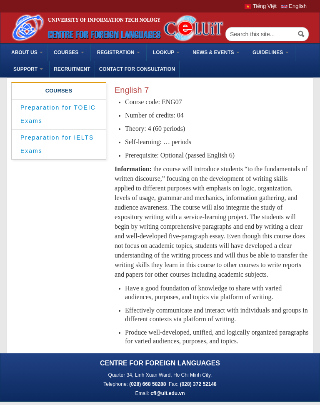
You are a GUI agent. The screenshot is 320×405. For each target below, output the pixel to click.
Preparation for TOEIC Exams (58, 114)
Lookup (166, 52)
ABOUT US (27, 52)
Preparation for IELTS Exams (57, 144)
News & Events (216, 52)
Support (28, 69)
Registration (118, 52)
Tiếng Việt (261, 6)
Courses (69, 52)
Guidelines (270, 52)
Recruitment (72, 69)
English (294, 6)
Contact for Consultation (137, 69)
